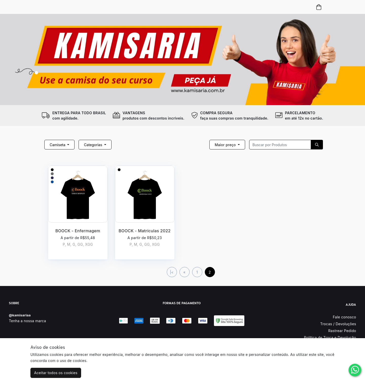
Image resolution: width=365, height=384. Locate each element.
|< (172, 272)
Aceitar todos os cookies (56, 373)
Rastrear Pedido (342, 331)
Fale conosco (344, 317)
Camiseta (58, 145)
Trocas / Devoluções (338, 324)
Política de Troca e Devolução (330, 337)
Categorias (93, 145)
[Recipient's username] (280, 144)
